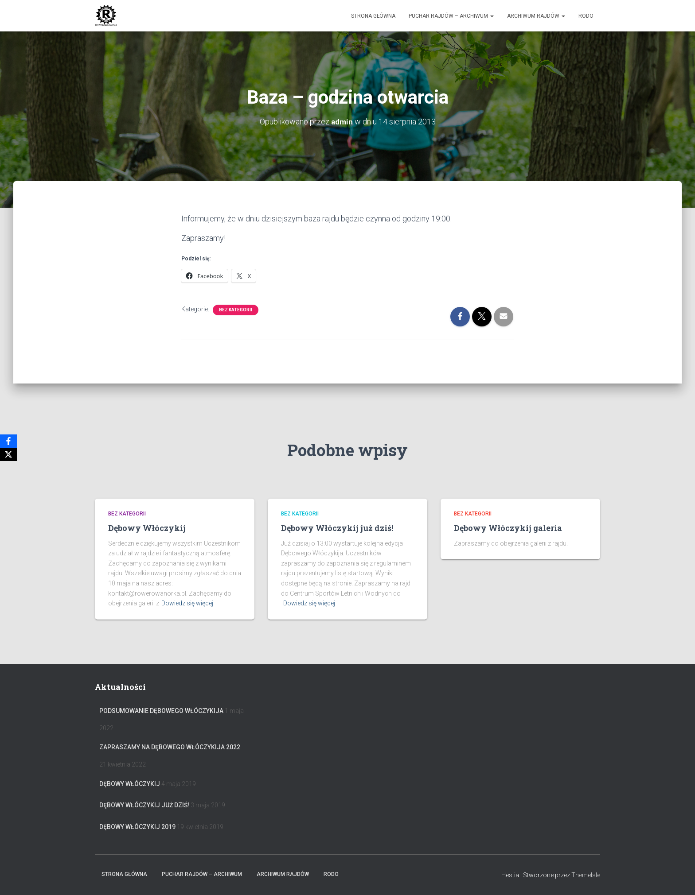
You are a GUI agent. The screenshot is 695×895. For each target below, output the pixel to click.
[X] (8, 454)
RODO (585, 16)
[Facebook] (8, 441)
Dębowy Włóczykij (147, 528)
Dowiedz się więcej (187, 603)
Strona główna (373, 16)
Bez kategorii (235, 309)
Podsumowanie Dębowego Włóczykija (161, 710)
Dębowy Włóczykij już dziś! (337, 528)
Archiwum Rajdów (536, 16)
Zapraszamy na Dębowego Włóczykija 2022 (169, 747)
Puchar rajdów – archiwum (451, 16)
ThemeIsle (585, 875)
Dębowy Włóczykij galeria (508, 528)
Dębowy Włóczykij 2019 (137, 826)
